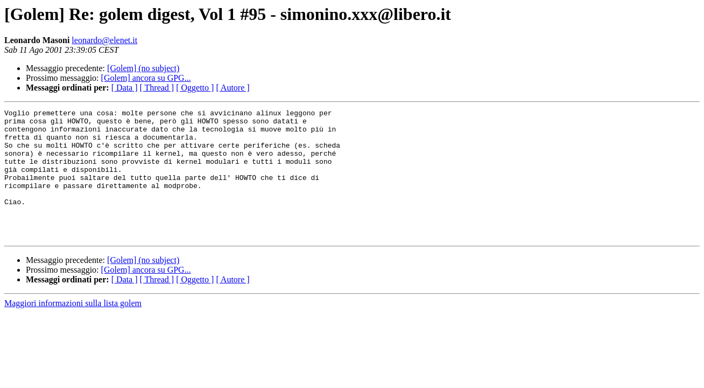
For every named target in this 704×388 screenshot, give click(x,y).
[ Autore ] (232, 87)
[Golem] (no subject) (143, 68)
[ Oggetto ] (195, 87)
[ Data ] (124, 87)
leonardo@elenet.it (104, 40)
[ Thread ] (157, 87)
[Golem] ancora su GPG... (146, 77)
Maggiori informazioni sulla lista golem (73, 329)
